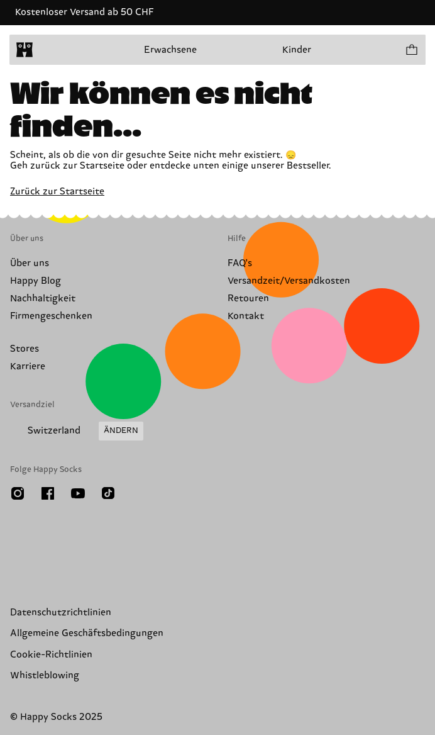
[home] (24, 49)
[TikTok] (108, 493)
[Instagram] (18, 493)
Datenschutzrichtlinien (60, 612)
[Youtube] (78, 493)
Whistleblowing (44, 675)
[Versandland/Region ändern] (76, 431)
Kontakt (246, 316)
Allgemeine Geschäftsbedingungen (86, 633)
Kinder (296, 50)
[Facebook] (48, 493)
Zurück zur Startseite (57, 191)
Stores (24, 349)
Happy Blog (35, 281)
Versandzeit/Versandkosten (289, 281)
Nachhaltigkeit (42, 298)
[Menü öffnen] (49, 49)
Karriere (27, 366)
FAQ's (240, 263)
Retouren (248, 298)
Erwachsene (170, 50)
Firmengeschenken (51, 316)
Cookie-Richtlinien (51, 654)
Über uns (29, 263)
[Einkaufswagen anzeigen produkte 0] (411, 50)
